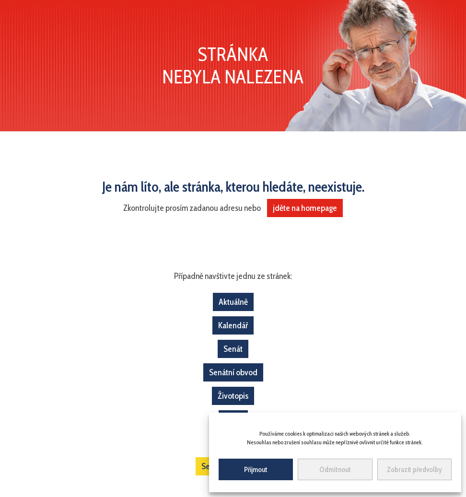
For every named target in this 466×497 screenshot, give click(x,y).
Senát (233, 349)
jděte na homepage (305, 208)
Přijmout (256, 469)
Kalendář (233, 325)
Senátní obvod (233, 372)
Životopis (233, 396)
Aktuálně (233, 302)
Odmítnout (335, 469)
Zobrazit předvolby (414, 469)
